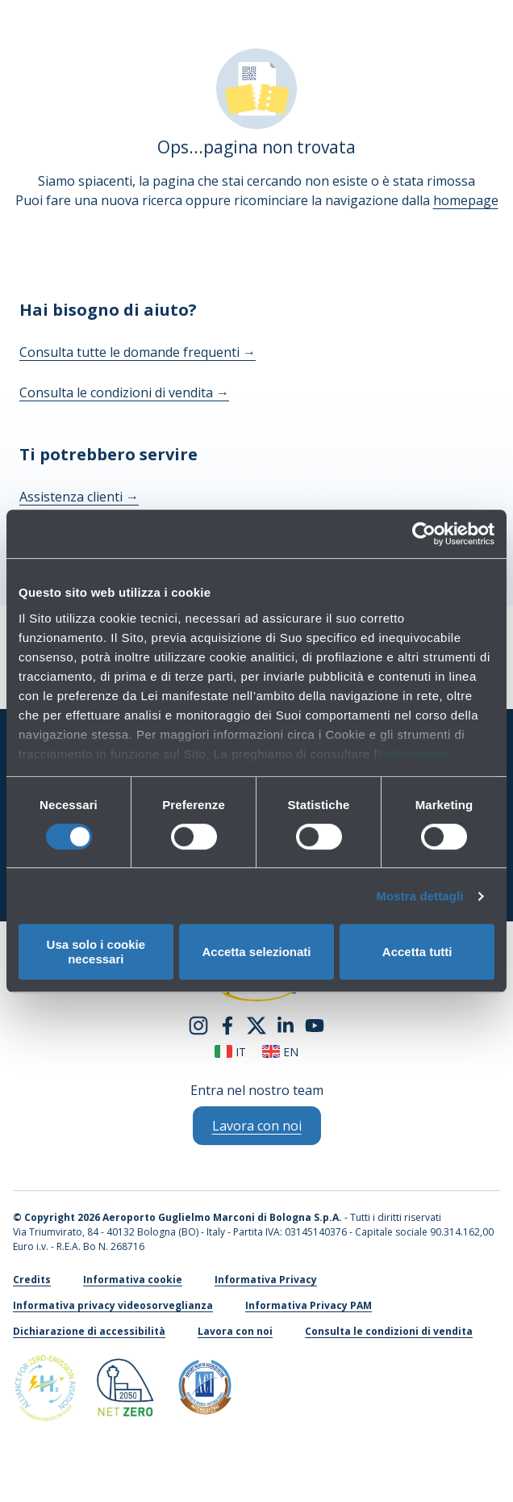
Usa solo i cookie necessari (96, 951)
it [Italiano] (230, 1051)
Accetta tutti (417, 952)
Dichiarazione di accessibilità (89, 1331)
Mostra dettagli (419, 896)
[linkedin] (285, 1024)
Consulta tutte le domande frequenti (137, 352)
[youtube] (314, 1024)
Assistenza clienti (79, 497)
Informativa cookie (132, 1279)
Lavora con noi (235, 1331)
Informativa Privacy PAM (308, 1305)
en (280, 1051)
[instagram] (198, 1024)
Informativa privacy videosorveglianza (113, 1305)
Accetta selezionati (256, 952)
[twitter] (256, 1024)
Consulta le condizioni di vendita (124, 392)
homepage (465, 200)
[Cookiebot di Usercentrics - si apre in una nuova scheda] (423, 534)
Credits (32, 1279)
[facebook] (227, 1024)
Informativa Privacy (266, 1279)
